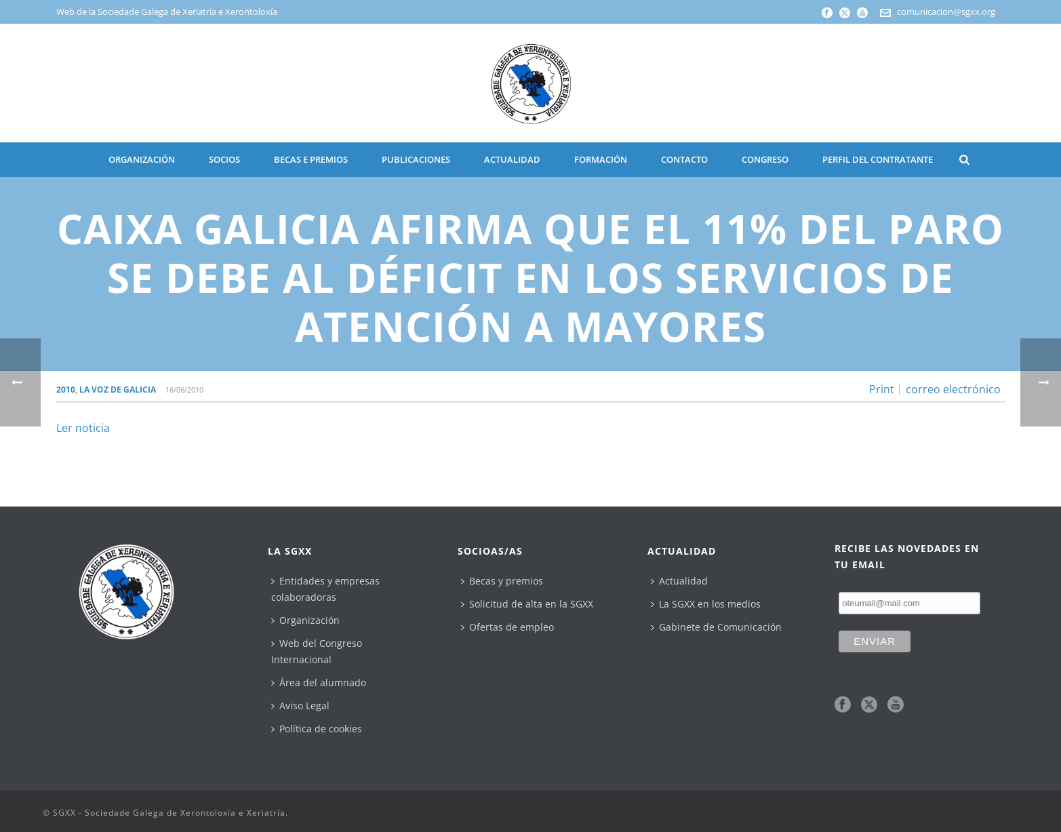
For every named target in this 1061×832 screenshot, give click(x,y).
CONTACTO (684, 159)
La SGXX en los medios (706, 603)
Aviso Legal (300, 705)
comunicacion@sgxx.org (946, 11)
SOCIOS (224, 159)
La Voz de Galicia (117, 389)
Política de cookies (316, 728)
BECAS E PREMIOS (311, 159)
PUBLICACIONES (416, 159)
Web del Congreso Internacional (316, 651)
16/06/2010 (184, 389)
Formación (600, 159)
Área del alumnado (318, 682)
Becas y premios (502, 580)
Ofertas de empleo (507, 626)
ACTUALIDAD (512, 159)
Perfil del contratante (877, 159)
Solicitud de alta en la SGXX (527, 603)
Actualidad (679, 580)
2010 (65, 389)
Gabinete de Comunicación (716, 626)
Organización (305, 620)
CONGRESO (765, 159)
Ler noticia (83, 427)
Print (881, 389)
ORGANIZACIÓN (141, 159)
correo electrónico (953, 389)
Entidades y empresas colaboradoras (325, 588)
